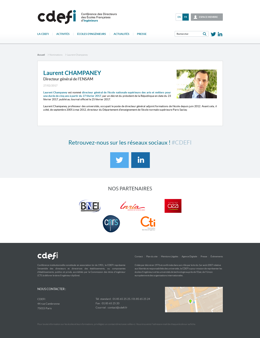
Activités (63, 33)
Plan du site (151, 256)
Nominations (55, 54)
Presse (142, 33)
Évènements (217, 256)
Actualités (121, 33)
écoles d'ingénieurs (91, 33)
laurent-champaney (77, 54)
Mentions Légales (169, 256)
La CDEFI (43, 33)
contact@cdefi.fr (117, 307)
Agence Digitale (189, 256)
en (179, 17)
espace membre (208, 17)
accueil (41, 54)
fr (185, 17)
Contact (139, 256)
